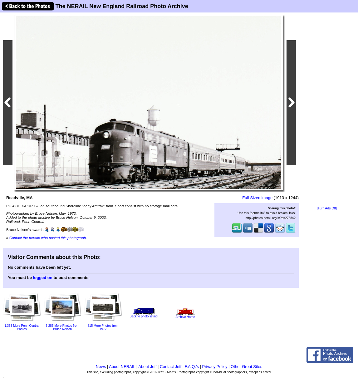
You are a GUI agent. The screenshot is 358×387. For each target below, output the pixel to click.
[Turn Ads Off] (327, 208)
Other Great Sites (246, 366)
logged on (42, 277)
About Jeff (147, 366)
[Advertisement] (327, 109)
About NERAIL (122, 366)
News (101, 366)
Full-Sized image (257, 197)
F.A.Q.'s (192, 366)
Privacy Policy (215, 366)
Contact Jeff (170, 366)
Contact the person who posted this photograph (47, 238)
